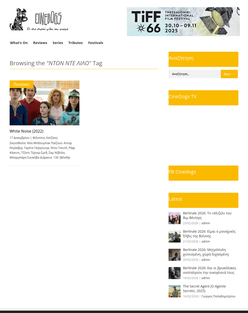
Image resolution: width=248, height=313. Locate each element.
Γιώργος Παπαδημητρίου (218, 296)
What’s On (19, 42)
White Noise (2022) (26, 131)
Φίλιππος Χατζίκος (45, 138)
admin (206, 223)
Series (58, 42)
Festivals (95, 42)
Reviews (40, 42)
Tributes (75, 42)
